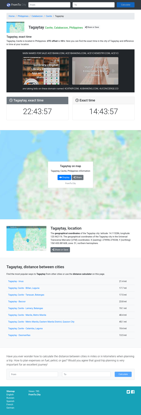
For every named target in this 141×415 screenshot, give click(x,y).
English (10, 394)
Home (12, 16)
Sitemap (10, 391)
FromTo (16, 5)
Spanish (10, 401)
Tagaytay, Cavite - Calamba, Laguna (25, 328)
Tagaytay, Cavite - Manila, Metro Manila (27, 315)
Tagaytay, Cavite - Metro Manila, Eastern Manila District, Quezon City (41, 321)
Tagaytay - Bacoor (17, 301)
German (10, 407)
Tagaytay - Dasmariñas (19, 335)
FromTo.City (35, 394)
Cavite (49, 16)
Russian (10, 398)
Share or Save (92, 27)
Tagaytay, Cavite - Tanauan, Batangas (26, 294)
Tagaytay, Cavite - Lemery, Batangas (25, 308)
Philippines (23, 16)
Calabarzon (37, 16)
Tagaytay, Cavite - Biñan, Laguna (23, 288)
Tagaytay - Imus (16, 281)
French (9, 404)
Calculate (125, 4)
